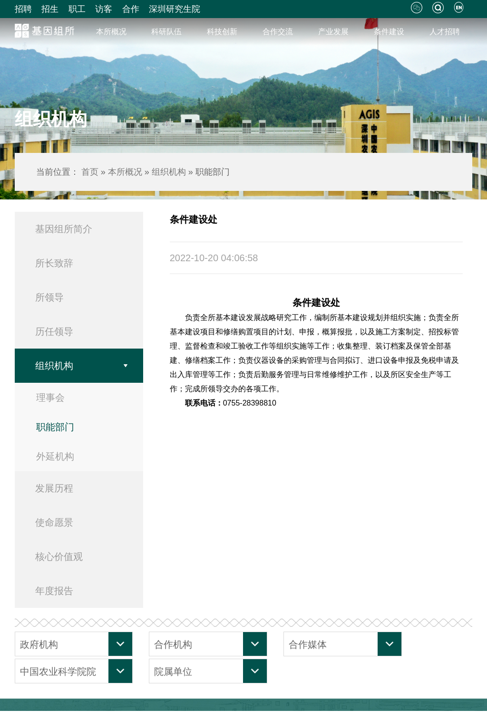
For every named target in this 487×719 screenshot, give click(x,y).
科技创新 (222, 32)
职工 (77, 9)
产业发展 (333, 32)
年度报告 (54, 591)
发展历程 (54, 488)
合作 (130, 9)
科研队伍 (166, 32)
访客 (103, 9)
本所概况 (111, 32)
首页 (89, 172)
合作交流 (278, 32)
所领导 (49, 297)
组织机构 (169, 172)
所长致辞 (54, 263)
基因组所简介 (63, 229)
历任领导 (54, 331)
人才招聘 (444, 32)
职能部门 (55, 427)
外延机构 (55, 456)
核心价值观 (59, 556)
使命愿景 (54, 522)
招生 (49, 9)
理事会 (50, 397)
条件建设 (389, 32)
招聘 (23, 9)
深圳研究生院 (174, 9)
